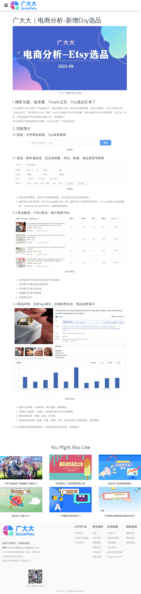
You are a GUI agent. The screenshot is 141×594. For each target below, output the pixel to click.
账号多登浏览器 (115, 552)
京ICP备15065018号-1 (75, 591)
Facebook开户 (114, 557)
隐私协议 (131, 533)
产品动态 (97, 552)
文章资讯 (97, 537)
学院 (94, 533)
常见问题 (97, 557)
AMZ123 (111, 533)
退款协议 (131, 537)
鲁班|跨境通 (113, 537)
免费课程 (97, 542)
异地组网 (111, 542)
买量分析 (97, 547)
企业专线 (111, 547)
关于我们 (78, 533)
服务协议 (131, 542)
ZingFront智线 (81, 537)
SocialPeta (79, 542)
